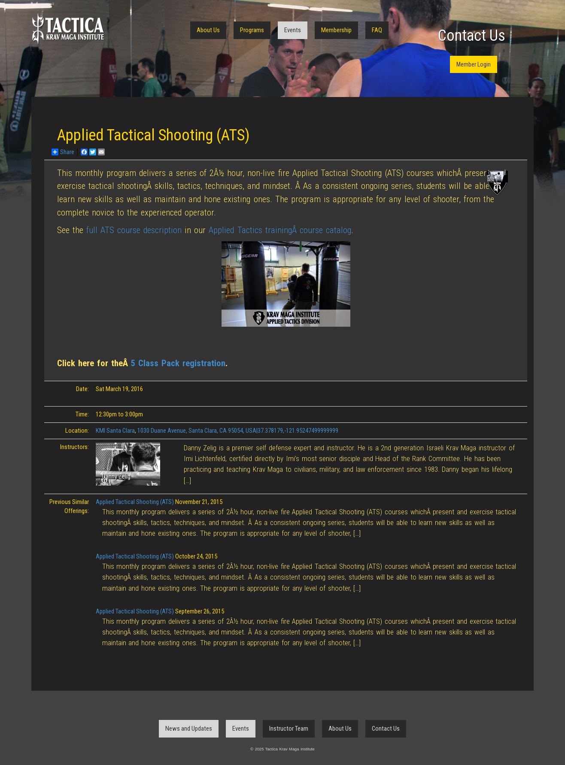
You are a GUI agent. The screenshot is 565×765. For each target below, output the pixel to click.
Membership (336, 30)
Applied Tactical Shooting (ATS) (135, 502)
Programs (252, 30)
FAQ (377, 30)
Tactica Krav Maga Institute (67, 29)
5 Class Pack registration (178, 363)
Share (63, 152)
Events (292, 30)
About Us (208, 30)
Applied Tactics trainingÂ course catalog (280, 230)
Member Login (473, 64)
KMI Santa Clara (115, 430)
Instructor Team (288, 728)
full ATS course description (134, 230)
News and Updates (188, 728)
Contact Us (471, 36)
